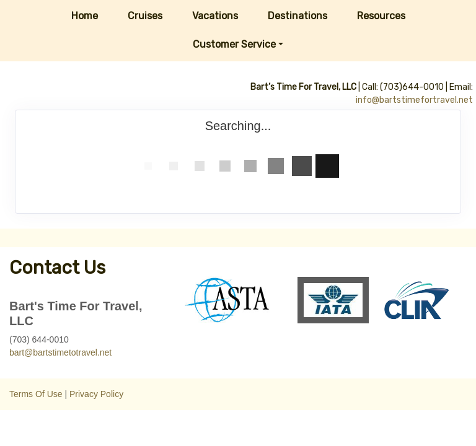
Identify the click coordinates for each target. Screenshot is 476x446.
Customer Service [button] (234, 44)
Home (84, 16)
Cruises (145, 16)
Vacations (215, 16)
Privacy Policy (96, 394)
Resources (381, 16)
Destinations (297, 16)
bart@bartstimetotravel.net (60, 352)
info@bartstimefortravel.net (414, 100)
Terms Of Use (36, 394)
